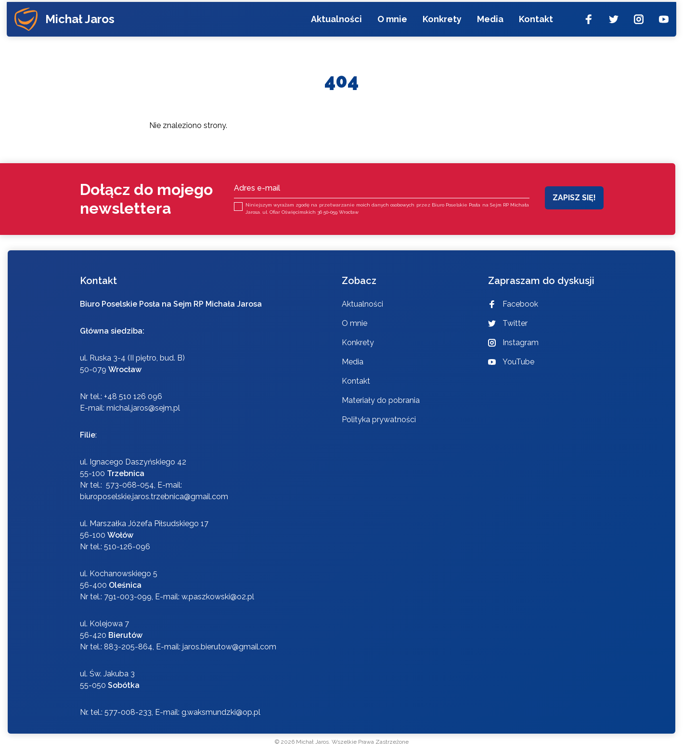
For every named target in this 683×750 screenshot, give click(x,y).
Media (489, 25)
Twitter (508, 323)
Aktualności (335, 25)
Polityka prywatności (379, 419)
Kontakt (535, 25)
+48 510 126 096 (133, 396)
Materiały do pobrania (381, 400)
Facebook (513, 304)
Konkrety (441, 25)
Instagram (513, 342)
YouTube (511, 361)
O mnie (391, 25)
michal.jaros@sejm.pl (143, 408)
